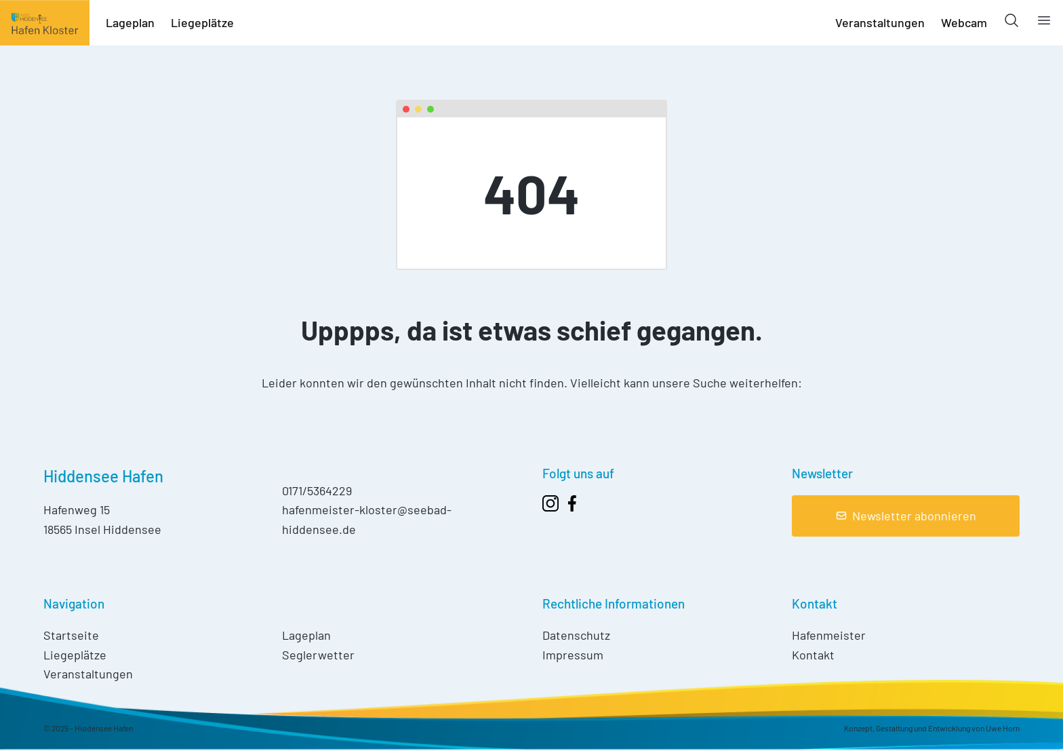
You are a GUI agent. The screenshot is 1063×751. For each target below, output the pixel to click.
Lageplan (130, 22)
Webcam (964, 22)
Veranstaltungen (880, 22)
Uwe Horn (1003, 728)
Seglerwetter (318, 654)
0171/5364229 (317, 490)
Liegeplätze (202, 22)
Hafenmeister (829, 635)
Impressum (572, 654)
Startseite (71, 635)
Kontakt (813, 654)
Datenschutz (576, 635)
